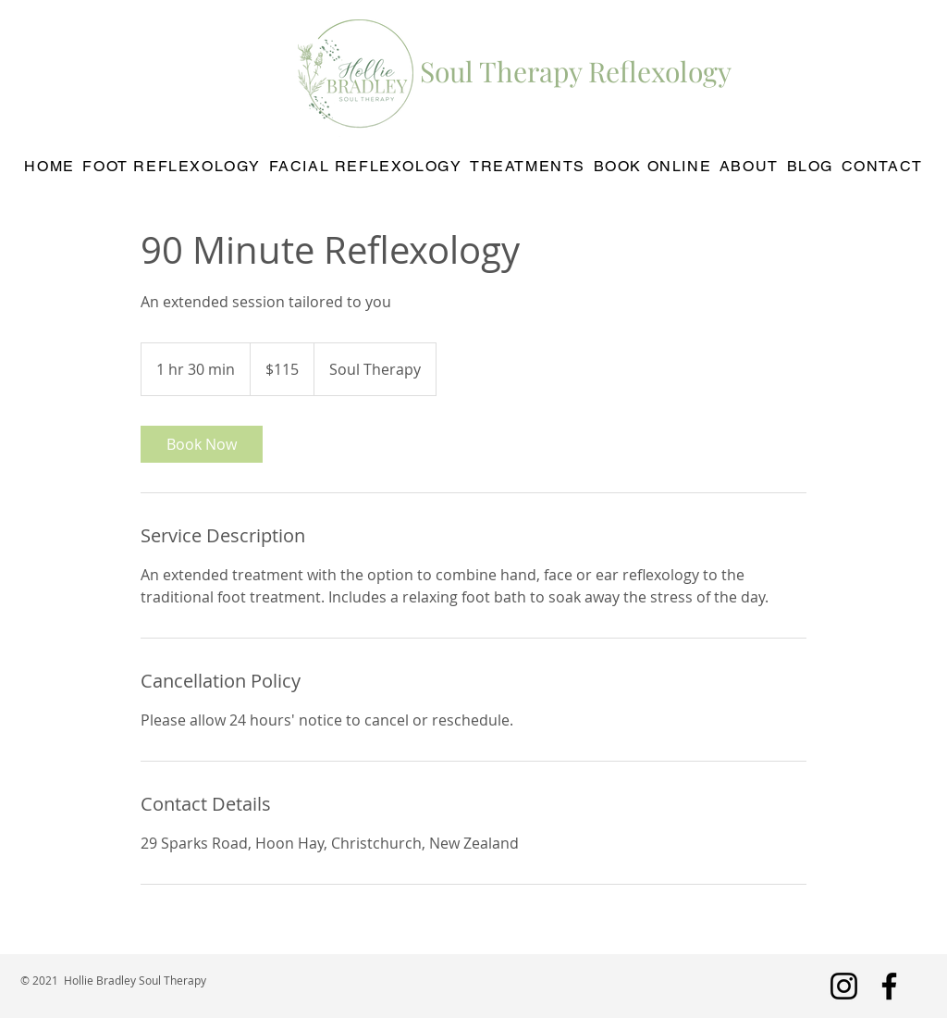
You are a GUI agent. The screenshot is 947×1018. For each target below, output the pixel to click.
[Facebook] (889, 986)
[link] (202, 444)
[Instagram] (844, 986)
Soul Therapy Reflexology (576, 71)
